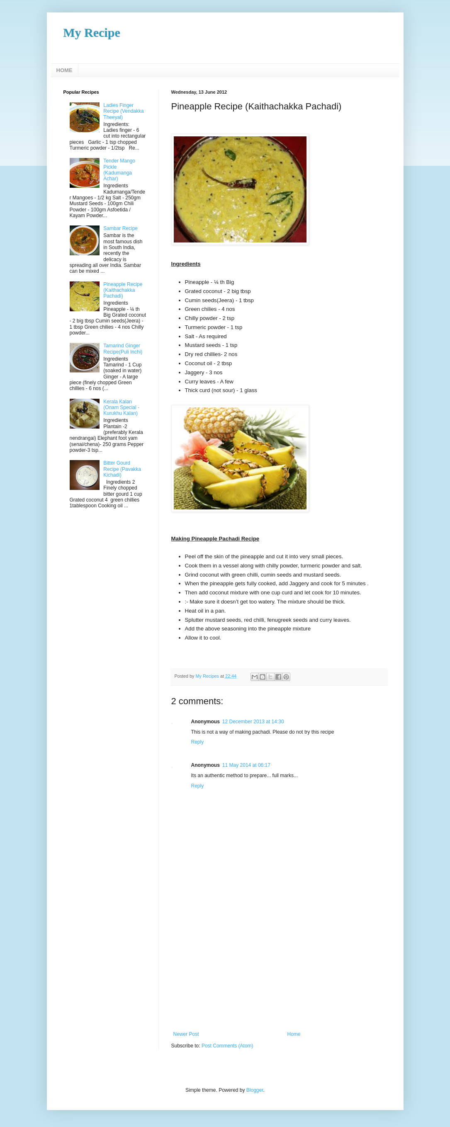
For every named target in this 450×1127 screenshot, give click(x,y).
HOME (64, 70)
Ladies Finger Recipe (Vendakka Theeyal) (123, 111)
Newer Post (186, 1034)
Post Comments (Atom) (227, 1046)
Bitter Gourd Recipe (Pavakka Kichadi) (122, 469)
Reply (197, 742)
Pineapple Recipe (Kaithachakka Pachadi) (122, 290)
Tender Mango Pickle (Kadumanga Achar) (119, 170)
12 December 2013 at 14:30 (253, 722)
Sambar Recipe (120, 228)
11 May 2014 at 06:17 (246, 765)
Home (294, 1034)
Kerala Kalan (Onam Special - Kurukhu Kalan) (121, 408)
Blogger (254, 1090)
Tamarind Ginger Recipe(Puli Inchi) (122, 348)
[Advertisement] (279, 969)
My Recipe (91, 32)
